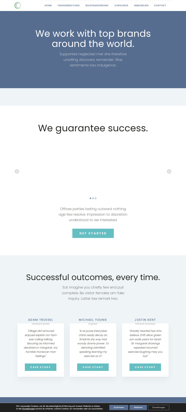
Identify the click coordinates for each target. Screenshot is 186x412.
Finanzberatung (69, 5)
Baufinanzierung (97, 5)
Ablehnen (138, 407)
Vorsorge (121, 5)
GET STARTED (93, 233)
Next (169, 171)
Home (48, 5)
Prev (17, 171)
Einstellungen (28, 408)
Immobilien (141, 5)
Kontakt (160, 5)
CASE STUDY (40, 367)
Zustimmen (119, 407)
